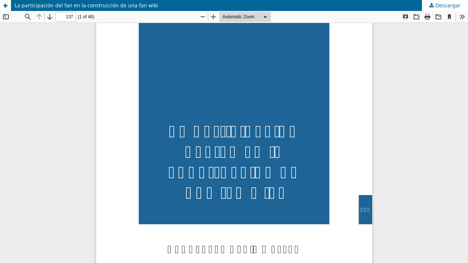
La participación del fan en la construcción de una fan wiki (86, 5)
